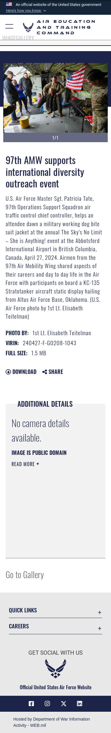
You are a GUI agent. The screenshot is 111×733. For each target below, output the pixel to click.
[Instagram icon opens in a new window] (47, 703)
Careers (19, 626)
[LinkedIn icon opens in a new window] (79, 703)
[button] (26, 11)
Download (21, 371)
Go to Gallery (25, 574)
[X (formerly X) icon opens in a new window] (63, 703)
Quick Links (23, 610)
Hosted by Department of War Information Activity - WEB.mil (51, 722)
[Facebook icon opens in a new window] (31, 703)
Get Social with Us (55, 652)
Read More (24, 464)
